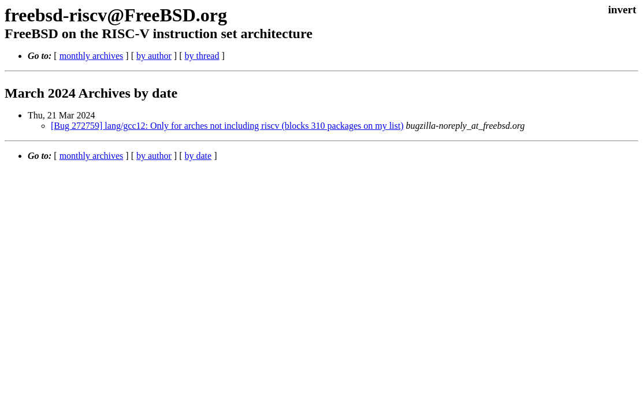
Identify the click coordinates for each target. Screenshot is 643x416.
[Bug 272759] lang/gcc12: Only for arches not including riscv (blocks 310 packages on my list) (227, 126)
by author (154, 56)
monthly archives (92, 56)
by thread (201, 56)
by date (197, 156)
